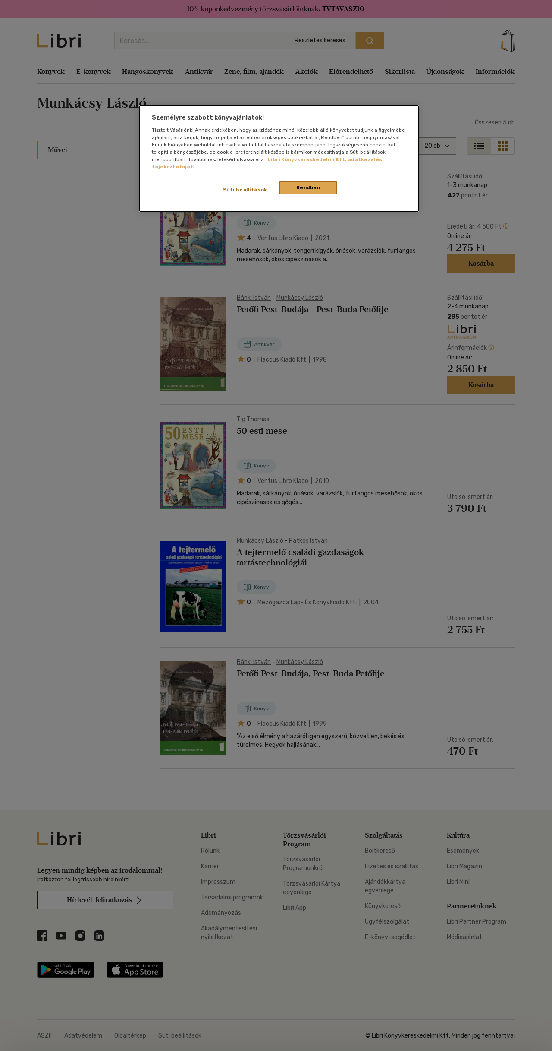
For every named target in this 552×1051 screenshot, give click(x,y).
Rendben (308, 187)
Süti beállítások (245, 190)
